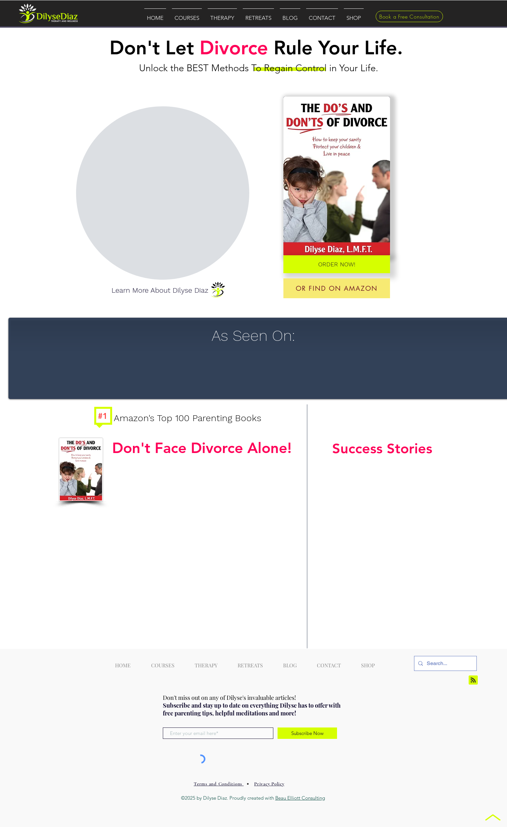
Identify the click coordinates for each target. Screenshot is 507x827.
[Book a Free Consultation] (409, 16)
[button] (187, 14)
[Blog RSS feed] (473, 680)
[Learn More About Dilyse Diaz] (160, 291)
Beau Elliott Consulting (300, 798)
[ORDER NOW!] (336, 264)
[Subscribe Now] (307, 733)
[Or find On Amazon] (336, 288)
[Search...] (445, 663)
